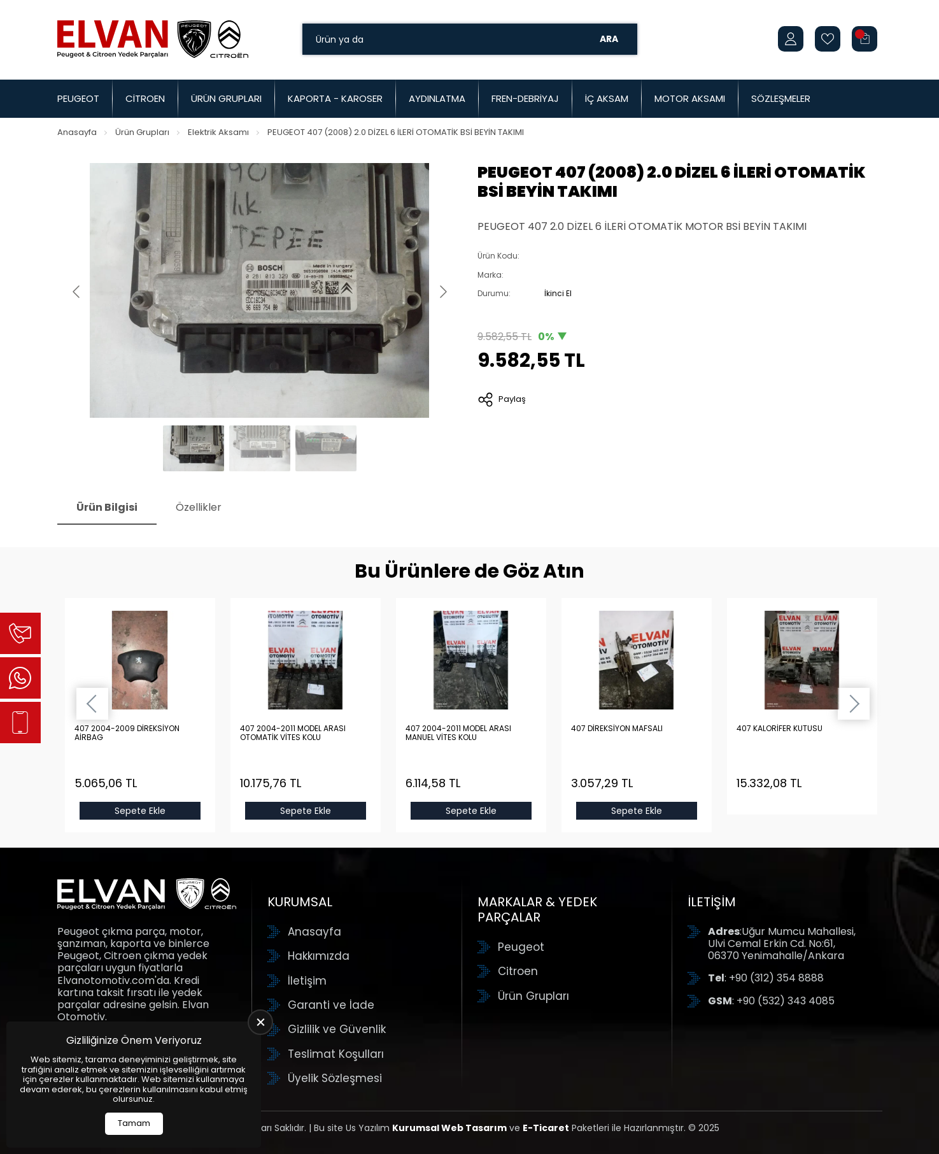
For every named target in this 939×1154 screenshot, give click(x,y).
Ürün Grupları (226, 98)
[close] (260, 1022)
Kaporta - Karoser (335, 98)
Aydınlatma (437, 98)
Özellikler (199, 507)
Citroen (145, 98)
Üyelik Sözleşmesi (335, 1078)
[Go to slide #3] (326, 448)
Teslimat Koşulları (336, 1054)
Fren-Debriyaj (525, 98)
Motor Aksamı (689, 98)
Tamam (134, 1123)
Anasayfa (77, 132)
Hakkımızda (318, 956)
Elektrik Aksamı (218, 132)
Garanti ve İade (331, 1005)
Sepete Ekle (140, 810)
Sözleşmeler (780, 98)
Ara (609, 38)
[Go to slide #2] (259, 448)
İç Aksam (606, 98)
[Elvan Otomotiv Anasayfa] (152, 38)
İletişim (307, 980)
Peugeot (78, 98)
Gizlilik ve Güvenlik (337, 1029)
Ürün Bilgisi (107, 507)
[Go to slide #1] (193, 448)
